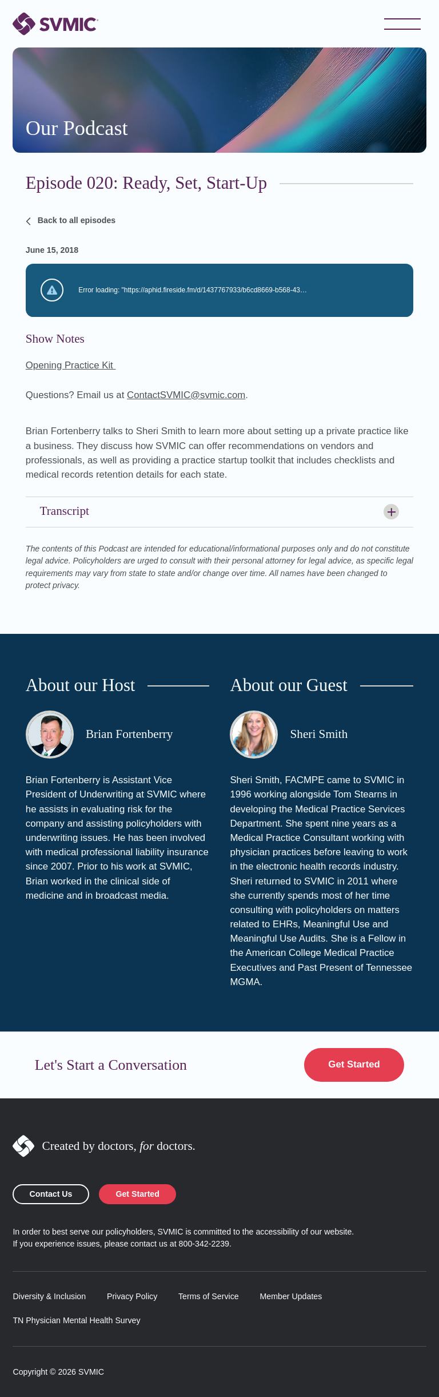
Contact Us (51, 1193)
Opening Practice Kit (71, 365)
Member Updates (291, 1296)
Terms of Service (208, 1296)
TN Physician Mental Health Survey (76, 1320)
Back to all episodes (70, 221)
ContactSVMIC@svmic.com (186, 395)
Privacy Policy (132, 1296)
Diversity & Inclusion (49, 1296)
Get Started (354, 1064)
